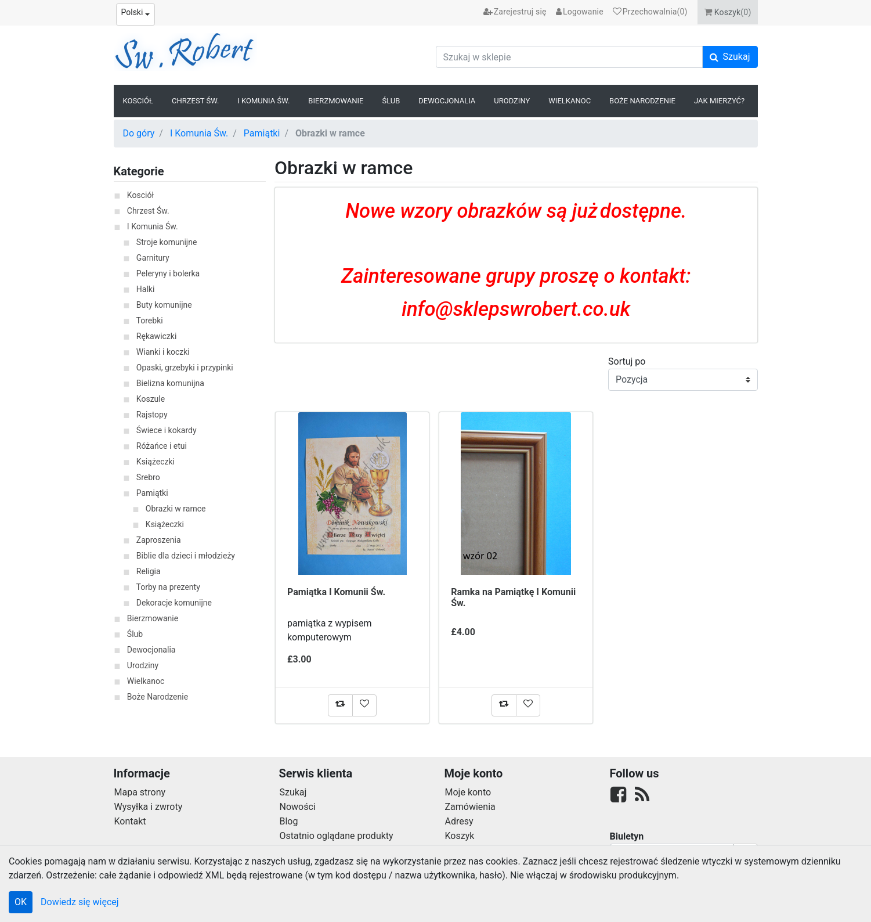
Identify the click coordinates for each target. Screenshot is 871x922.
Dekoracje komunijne (174, 602)
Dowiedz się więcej (80, 901)
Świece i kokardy (166, 430)
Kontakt (130, 821)
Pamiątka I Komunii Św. (336, 591)
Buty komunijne (164, 304)
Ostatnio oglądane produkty (336, 835)
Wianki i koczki (163, 351)
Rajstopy (152, 414)
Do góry (139, 133)
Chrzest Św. (195, 100)
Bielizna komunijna (170, 383)
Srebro (148, 477)
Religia (148, 571)
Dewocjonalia (446, 100)
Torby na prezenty (168, 587)
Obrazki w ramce (176, 508)
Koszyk (460, 835)
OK (21, 901)
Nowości (298, 806)
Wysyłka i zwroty (148, 806)
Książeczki (155, 461)
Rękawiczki (156, 336)
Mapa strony (140, 792)
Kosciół (138, 100)
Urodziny (512, 100)
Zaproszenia (158, 540)
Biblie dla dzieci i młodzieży (185, 555)
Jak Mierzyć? (719, 100)
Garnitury (152, 257)
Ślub (391, 100)
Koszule (150, 399)
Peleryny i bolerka (168, 273)
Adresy (459, 821)
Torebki (149, 320)
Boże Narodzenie (642, 100)
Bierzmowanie (335, 100)
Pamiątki (262, 133)
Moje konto (468, 792)
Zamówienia (470, 806)
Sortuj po (626, 361)
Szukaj (293, 792)
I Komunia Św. (263, 100)
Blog (289, 821)
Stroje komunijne (166, 242)
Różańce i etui (161, 446)
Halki (145, 289)
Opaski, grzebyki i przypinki (184, 367)
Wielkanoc (569, 100)
